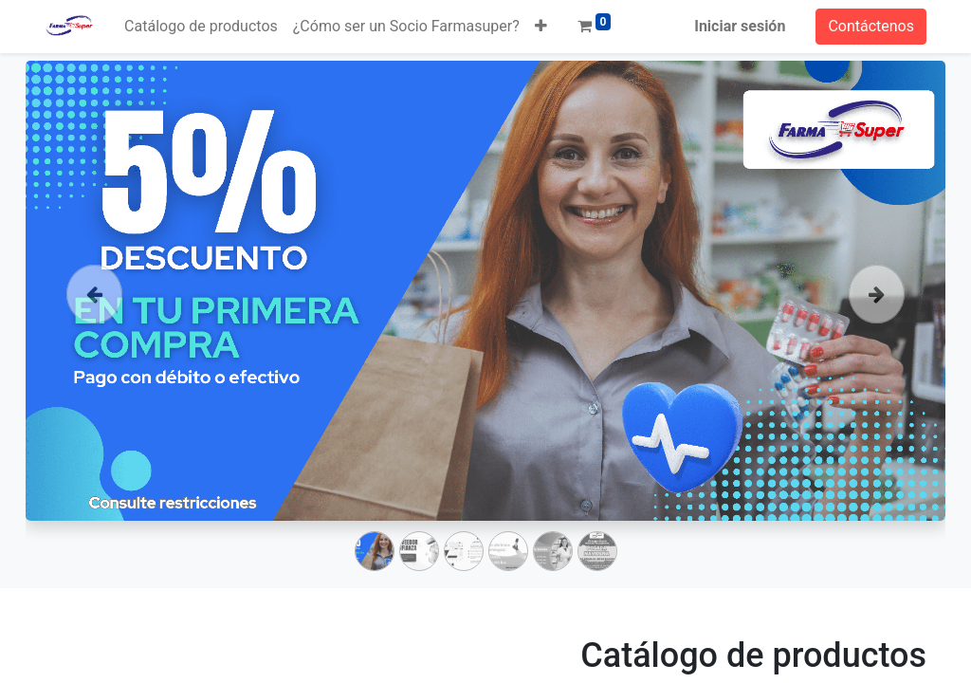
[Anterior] (95, 320)
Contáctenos (871, 26)
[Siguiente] (877, 320)
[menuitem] (201, 27)
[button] (541, 27)
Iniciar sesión (739, 26)
